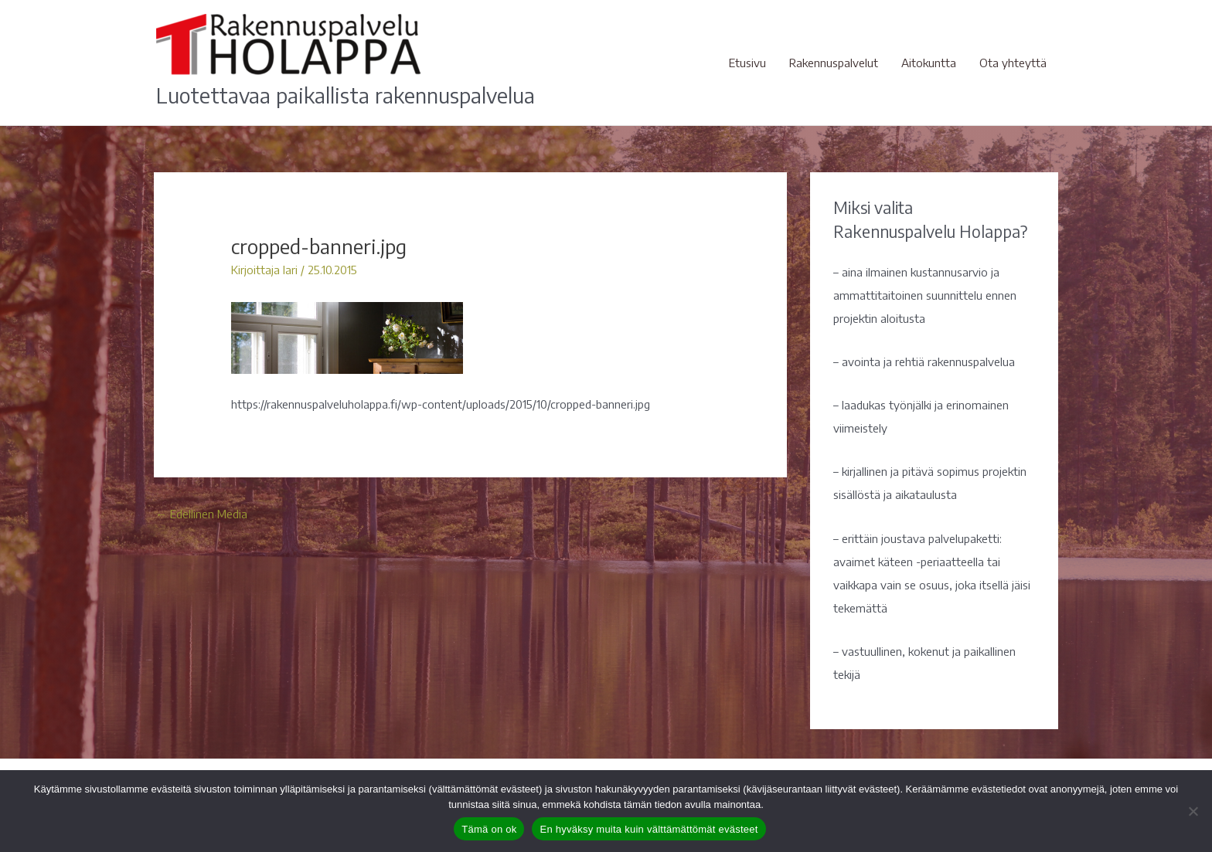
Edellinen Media (201, 514)
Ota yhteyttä (1013, 63)
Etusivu (747, 63)
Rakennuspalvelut (833, 63)
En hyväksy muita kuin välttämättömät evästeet (649, 829)
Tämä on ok (488, 829)
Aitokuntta (928, 63)
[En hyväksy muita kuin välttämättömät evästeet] (1192, 811)
